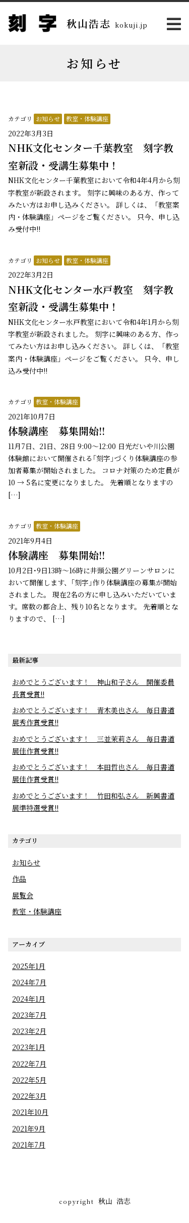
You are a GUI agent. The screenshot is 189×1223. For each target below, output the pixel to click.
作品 (19, 878)
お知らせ (48, 118)
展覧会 (22, 895)
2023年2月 (29, 1031)
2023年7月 (29, 1015)
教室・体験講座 (87, 118)
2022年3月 (29, 1096)
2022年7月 (29, 1064)
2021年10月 (30, 1112)
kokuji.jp (131, 25)
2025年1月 (28, 966)
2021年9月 (28, 1128)
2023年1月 (28, 1047)
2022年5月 (29, 1080)
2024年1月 (28, 999)
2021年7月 (28, 1145)
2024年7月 (29, 982)
